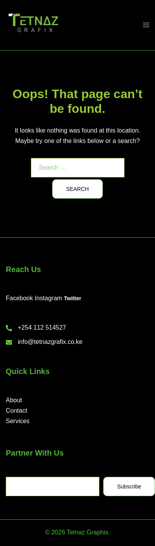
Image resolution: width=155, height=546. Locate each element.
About (14, 400)
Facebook (19, 298)
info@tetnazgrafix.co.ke (50, 341)
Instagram (48, 298)
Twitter (72, 298)
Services (17, 421)
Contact (16, 410)
